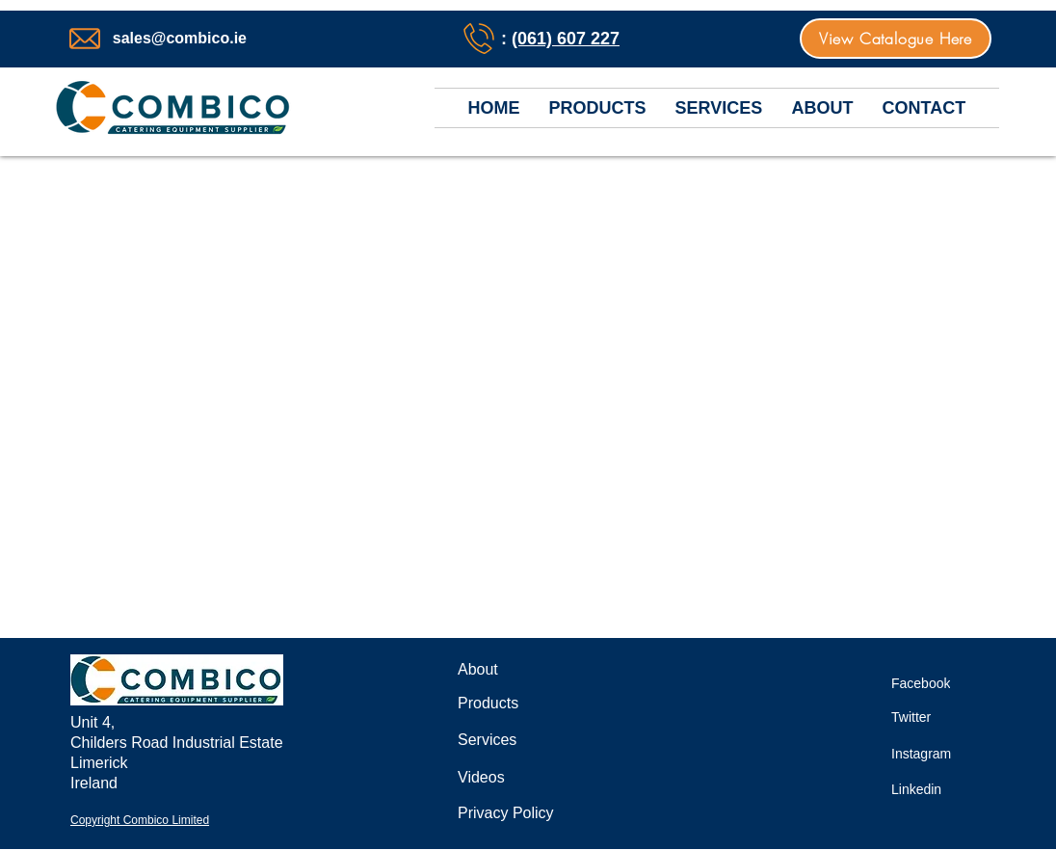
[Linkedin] (927, 788)
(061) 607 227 (566, 38)
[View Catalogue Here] (895, 38)
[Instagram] (932, 753)
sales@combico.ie (180, 38)
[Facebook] (932, 682)
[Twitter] (920, 716)
